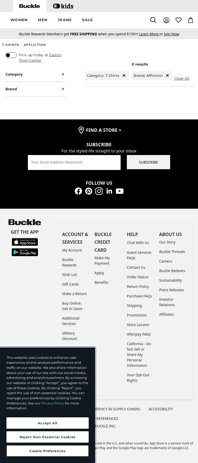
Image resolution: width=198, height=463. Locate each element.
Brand (35, 89)
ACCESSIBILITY (160, 409)
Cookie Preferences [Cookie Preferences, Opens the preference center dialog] (47, 451)
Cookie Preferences (99, 418)
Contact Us (136, 267)
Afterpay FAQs (139, 334)
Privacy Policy (52, 403)
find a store (103, 130)
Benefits (102, 282)
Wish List (69, 274)
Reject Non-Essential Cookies (48, 437)
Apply (99, 272)
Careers (165, 261)
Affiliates (166, 314)
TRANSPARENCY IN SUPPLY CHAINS (110, 409)
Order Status (137, 276)
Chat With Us (138, 242)
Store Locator (138, 324)
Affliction (35, 45)
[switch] (11, 55)
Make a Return (74, 293)
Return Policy (138, 286)
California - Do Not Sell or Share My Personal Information (139, 354)
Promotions (137, 315)
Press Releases (171, 289)
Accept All (48, 423)
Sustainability (170, 280)
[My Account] (166, 20)
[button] (19, 20)
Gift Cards (70, 284)
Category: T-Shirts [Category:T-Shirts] (107, 75)
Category (35, 74)
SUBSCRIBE (148, 162)
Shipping (134, 305)
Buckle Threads (172, 251)
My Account (72, 250)
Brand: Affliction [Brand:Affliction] (152, 75)
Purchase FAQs (139, 296)
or (151, 33)
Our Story (167, 242)
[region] (47, 405)
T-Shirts (10, 45)
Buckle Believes (172, 270)
